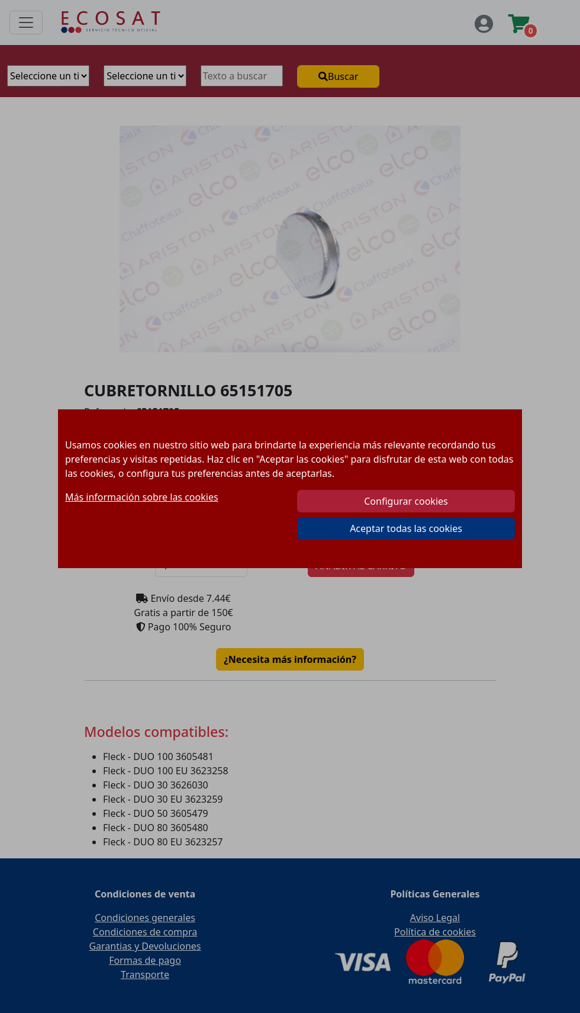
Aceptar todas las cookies (406, 528)
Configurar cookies (405, 501)
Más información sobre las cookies (141, 497)
